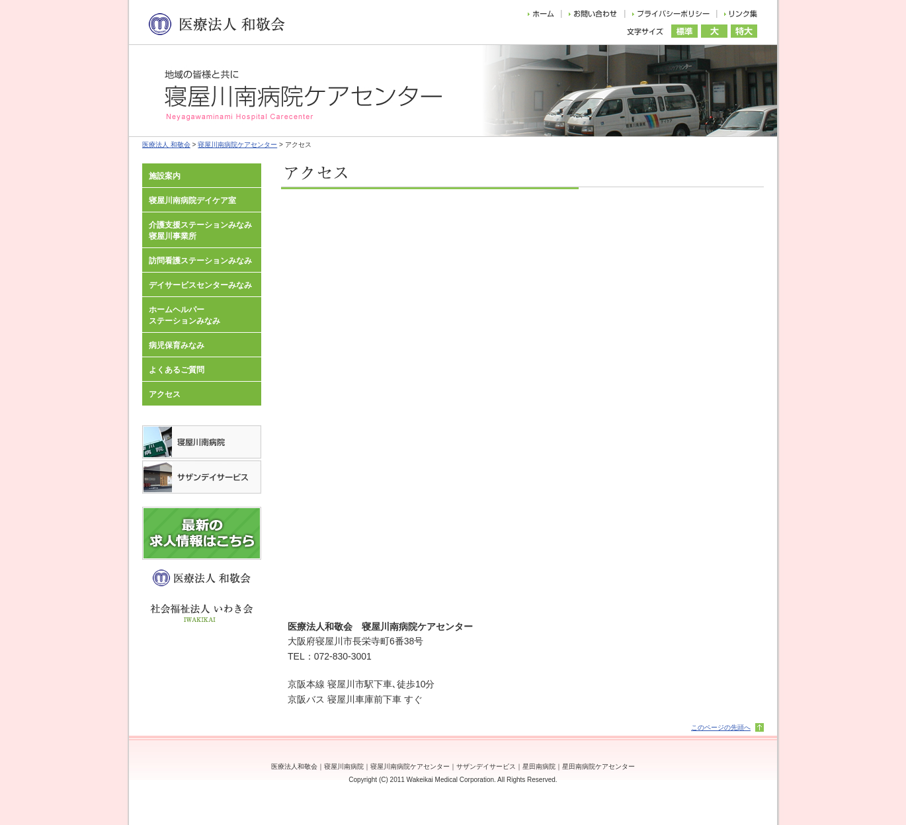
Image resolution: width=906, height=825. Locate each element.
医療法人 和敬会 (166, 144)
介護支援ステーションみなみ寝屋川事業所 (200, 230)
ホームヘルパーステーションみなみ (184, 315)
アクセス (165, 394)
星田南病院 (539, 766)
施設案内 (165, 176)
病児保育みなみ (176, 345)
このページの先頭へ (721, 727)
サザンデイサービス (486, 766)
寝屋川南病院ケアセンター (237, 144)
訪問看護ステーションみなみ (200, 260)
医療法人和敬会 (294, 766)
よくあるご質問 (176, 369)
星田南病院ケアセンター (598, 766)
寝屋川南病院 (344, 766)
